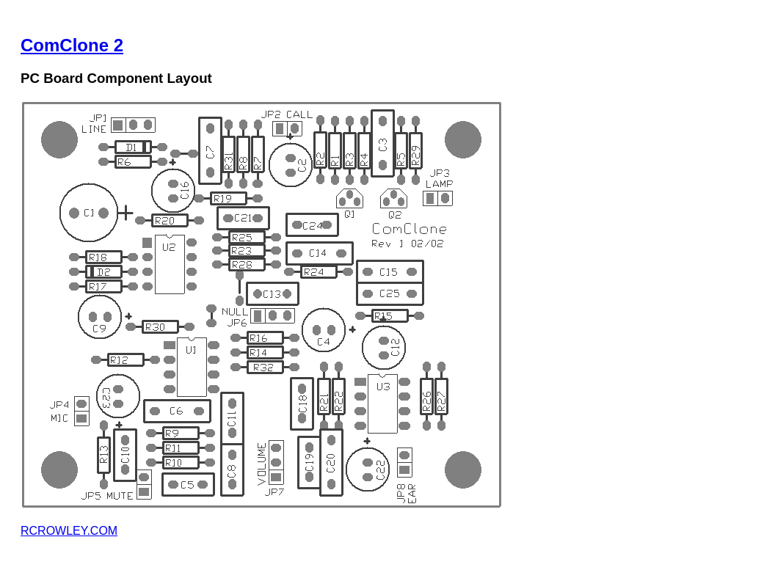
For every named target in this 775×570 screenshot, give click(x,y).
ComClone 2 (72, 45)
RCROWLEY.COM (69, 531)
